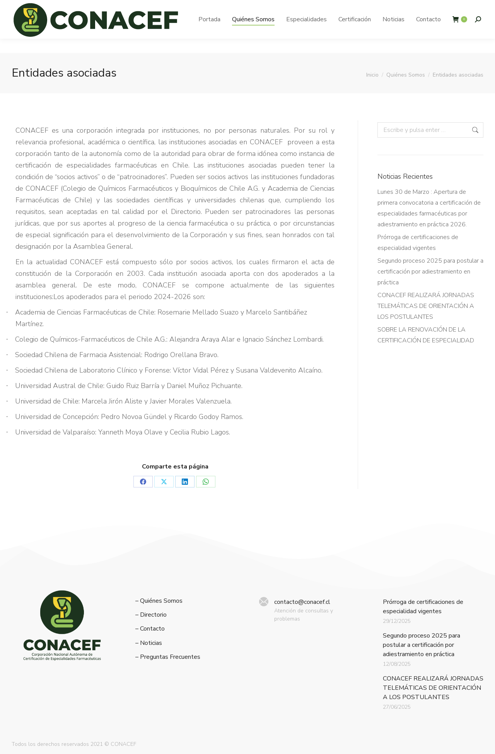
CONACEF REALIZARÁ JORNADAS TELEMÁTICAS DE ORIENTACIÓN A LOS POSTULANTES (425, 306)
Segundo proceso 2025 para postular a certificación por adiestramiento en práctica (430, 271)
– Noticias (148, 643)
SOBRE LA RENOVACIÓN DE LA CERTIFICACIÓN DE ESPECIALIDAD (425, 335)
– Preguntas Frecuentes (167, 657)
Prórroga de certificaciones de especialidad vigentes (417, 242)
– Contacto (150, 629)
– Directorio (151, 615)
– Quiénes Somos (159, 601)
